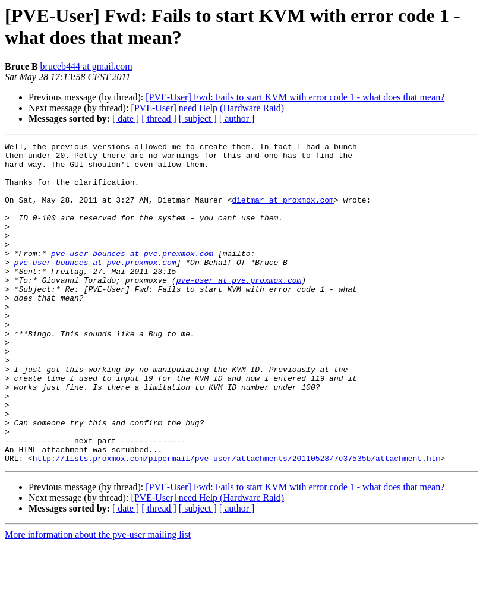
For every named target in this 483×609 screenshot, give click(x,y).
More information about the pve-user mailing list (98, 599)
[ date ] (125, 118)
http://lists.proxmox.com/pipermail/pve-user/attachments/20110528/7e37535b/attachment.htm (236, 522)
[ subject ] (198, 118)
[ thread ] (158, 118)
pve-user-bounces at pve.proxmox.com (132, 276)
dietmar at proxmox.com (283, 212)
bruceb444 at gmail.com (86, 66)
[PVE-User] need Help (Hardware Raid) (207, 108)
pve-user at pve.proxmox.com (239, 308)
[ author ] (237, 118)
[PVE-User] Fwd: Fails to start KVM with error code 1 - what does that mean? (295, 97)
